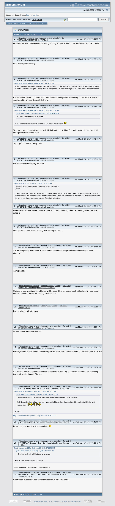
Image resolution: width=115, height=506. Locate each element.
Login (29, 23)
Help (16, 23)
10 (35, 34)
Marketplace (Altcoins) (49, 306)
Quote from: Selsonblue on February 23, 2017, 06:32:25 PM (37, 394)
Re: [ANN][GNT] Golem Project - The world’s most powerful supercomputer (44, 387)
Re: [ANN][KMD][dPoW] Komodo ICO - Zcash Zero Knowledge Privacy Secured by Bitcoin (44, 474)
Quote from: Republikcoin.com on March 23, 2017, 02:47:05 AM (36, 110)
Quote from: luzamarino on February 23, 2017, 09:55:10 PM (35, 391)
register (35, 15)
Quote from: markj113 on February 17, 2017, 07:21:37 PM (34, 448)
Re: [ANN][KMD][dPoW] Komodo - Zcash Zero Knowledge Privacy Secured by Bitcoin (44, 443)
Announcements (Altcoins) (49, 38)
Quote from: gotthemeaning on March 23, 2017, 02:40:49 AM (37, 113)
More (44, 23)
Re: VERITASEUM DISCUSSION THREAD (40, 39)
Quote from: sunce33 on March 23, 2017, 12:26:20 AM (33, 183)
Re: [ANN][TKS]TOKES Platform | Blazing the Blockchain (43, 59)
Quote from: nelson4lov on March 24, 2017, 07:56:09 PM (34, 83)
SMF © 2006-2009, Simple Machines (67, 501)
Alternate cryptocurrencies (28, 38)
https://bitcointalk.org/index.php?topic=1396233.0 (34, 416)
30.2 (34, 20)
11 (37, 34)
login (28, 15)
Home (10, 23)
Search (22, 23)
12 (40, 34)
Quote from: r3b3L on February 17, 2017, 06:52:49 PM (35, 451)
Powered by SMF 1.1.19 (43, 501)
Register (36, 23)
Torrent (39, 20)
